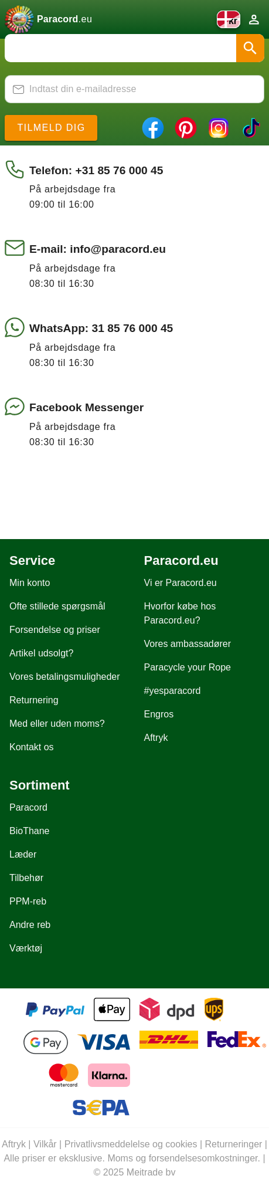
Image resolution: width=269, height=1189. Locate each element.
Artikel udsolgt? (41, 653)
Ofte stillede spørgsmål (57, 606)
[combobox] (134, 48)
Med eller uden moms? (57, 724)
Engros (159, 714)
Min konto (29, 583)
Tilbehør (26, 878)
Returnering (34, 700)
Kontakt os (31, 747)
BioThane (29, 831)
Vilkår (45, 1144)
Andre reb (29, 925)
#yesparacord (172, 691)
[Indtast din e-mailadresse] (141, 89)
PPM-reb (27, 901)
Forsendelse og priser (54, 630)
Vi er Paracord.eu (180, 583)
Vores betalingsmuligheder (64, 677)
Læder (22, 854)
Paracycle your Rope (187, 667)
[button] (250, 48)
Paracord (28, 807)
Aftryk (156, 738)
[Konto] (253, 19)
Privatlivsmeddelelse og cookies (131, 1144)
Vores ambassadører (187, 644)
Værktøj (25, 948)
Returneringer (234, 1144)
